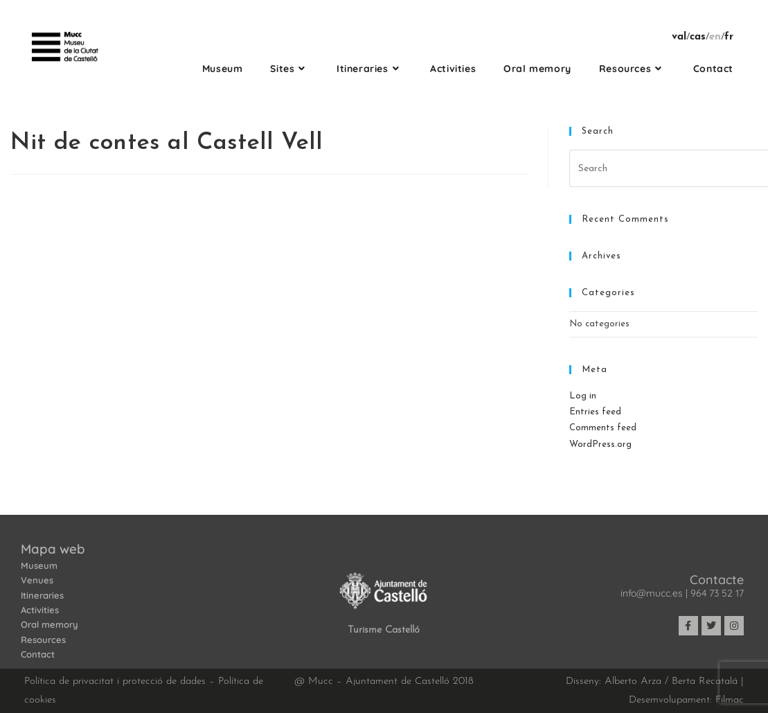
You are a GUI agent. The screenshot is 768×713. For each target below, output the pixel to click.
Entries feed (595, 411)
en (715, 37)
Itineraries (42, 595)
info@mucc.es (651, 593)
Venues (37, 580)
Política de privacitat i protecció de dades (115, 681)
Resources (43, 639)
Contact (38, 654)
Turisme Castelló (384, 630)
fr (728, 37)
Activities (40, 609)
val (679, 37)
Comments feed (602, 427)
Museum (39, 565)
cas (698, 37)
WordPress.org (600, 444)
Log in (582, 395)
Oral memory (49, 624)
